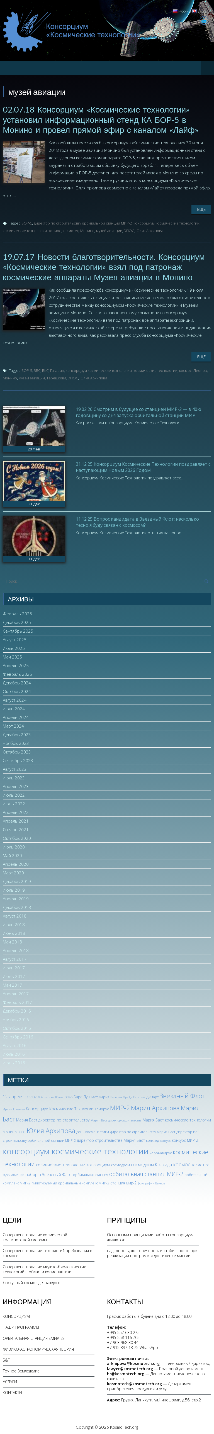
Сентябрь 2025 (18, 630)
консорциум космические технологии (166, 222)
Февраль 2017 (17, 1001)
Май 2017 (12, 984)
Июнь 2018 (14, 932)
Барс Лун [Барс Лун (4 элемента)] (82, 1096)
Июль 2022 (14, 794)
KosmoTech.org (124, 1425)
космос (54, 230)
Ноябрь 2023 (16, 742)
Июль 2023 (14, 777)
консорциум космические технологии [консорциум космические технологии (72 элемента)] (76, 1150)
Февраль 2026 (17, 613)
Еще (201, 208)
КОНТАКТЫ (12, 1391)
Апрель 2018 (16, 949)
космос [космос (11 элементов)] (181, 1163)
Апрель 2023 (16, 785)
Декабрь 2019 (17, 880)
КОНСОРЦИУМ (16, 1315)
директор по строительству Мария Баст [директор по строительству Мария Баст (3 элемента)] (142, 1130)
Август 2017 (14, 958)
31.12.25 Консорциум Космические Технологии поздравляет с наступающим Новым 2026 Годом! (143, 466)
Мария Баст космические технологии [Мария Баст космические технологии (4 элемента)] (177, 1119)
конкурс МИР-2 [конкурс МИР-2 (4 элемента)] (185, 1139)
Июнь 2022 (14, 803)
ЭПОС (129, 230)
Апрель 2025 (16, 664)
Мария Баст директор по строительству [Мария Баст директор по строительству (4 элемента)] (52, 1119)
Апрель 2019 (16, 898)
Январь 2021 (16, 828)
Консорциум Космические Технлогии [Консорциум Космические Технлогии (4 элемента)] (59, 1107)
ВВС (37, 369)
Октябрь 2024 (17, 690)
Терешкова (56, 376)
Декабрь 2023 (17, 733)
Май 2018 (12, 941)
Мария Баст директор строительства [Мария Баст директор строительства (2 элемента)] (116, 1119)
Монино (87, 230)
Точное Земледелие (21, 1370)
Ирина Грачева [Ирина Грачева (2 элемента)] (14, 1108)
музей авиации (109, 230)
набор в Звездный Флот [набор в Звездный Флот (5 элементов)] (48, 1173)
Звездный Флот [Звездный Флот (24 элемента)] (182, 1095)
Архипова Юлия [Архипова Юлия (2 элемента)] (52, 1096)
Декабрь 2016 (17, 1010)
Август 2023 (14, 768)
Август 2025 (14, 639)
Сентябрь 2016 (18, 1036)
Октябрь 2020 (17, 837)
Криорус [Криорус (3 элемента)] (101, 1108)
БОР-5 (26, 222)
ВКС (45, 369)
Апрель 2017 (16, 993)
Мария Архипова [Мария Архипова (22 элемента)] (155, 1107)
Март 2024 (13, 725)
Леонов (200, 369)
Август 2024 (14, 699)
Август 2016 (14, 1044)
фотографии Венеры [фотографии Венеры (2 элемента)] (152, 1182)
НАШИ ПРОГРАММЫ (21, 1326)
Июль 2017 (14, 967)
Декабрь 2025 (17, 621)
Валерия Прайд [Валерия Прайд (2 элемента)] (121, 1096)
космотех (71, 230)
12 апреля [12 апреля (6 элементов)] (13, 1096)
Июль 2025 (14, 647)
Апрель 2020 (16, 863)
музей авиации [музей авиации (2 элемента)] (13, 1174)
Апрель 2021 (16, 820)
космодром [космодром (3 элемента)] (120, 1164)
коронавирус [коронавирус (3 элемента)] (161, 1152)
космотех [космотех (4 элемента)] (200, 1164)
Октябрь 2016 (17, 1027)
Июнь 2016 (14, 1062)
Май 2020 (12, 854)
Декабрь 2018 (17, 906)
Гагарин (57, 369)
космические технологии (25, 230)
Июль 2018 (14, 923)
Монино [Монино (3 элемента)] (10, 1130)
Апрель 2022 (16, 811)
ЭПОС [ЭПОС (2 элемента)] (21, 1131)
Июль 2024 (14, 708)
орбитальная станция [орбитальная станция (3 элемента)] (90, 1174)
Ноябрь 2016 (16, 1018)
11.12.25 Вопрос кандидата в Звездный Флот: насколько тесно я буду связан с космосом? (137, 521)
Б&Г (6, 1359)
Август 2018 (14, 915)
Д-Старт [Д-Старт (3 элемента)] (152, 1096)
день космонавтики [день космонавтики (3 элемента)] (92, 1130)
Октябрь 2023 (17, 751)
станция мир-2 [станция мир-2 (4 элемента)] (123, 1181)
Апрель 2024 (16, 716)
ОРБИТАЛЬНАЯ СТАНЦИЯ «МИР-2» (33, 1337)
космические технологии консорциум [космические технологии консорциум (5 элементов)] (73, 1164)
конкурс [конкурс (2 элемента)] (165, 1140)
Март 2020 (13, 872)
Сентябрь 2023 (18, 759)
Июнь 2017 (14, 975)
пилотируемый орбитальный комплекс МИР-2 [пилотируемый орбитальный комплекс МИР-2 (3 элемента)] (70, 1182)
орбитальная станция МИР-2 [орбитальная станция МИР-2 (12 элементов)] (146, 1173)
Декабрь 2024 (17, 682)
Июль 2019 (14, 889)
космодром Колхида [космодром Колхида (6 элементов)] (151, 1164)
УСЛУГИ (10, 1381)
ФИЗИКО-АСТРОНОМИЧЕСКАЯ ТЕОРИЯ (38, 1348)
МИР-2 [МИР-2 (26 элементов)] (120, 1106)
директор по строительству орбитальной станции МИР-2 (83, 222)
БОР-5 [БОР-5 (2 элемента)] (68, 1096)
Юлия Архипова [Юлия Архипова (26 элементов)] (50, 1129)
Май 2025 (12, 656)
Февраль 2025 (17, 673)
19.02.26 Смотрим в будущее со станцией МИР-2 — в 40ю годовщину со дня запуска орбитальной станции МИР (138, 411)
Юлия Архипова (149, 230)
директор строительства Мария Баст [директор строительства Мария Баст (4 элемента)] (111, 1139)
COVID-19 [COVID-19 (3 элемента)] (32, 1096)
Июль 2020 (14, 846)
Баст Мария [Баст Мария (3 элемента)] (100, 1096)
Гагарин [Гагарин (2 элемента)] (139, 1096)
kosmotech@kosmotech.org (134, 1383)
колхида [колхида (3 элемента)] (152, 1139)
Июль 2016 (14, 1053)
